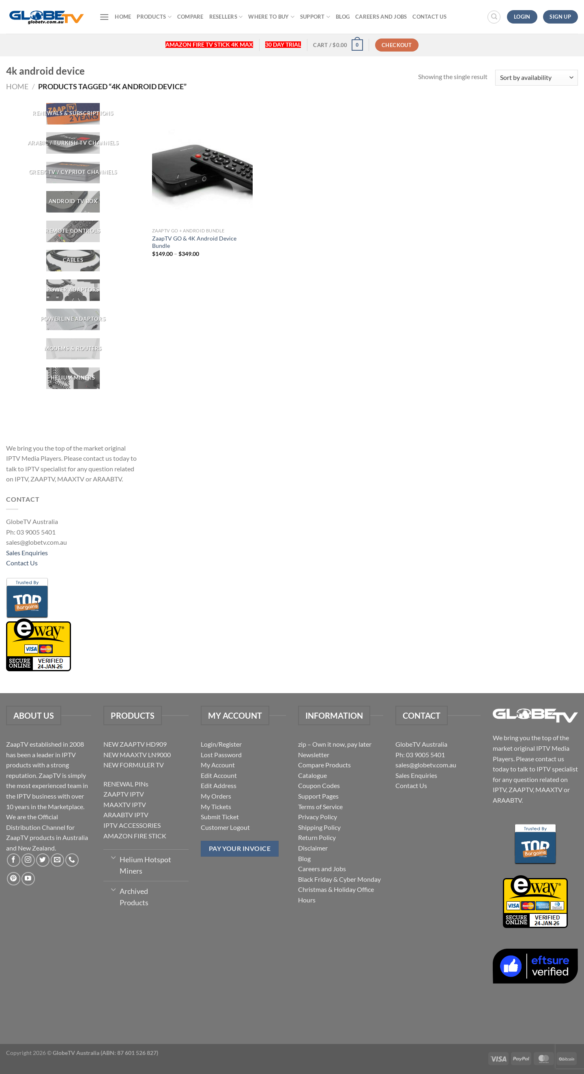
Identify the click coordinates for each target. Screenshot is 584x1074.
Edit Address (218, 785)
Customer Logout (225, 827)
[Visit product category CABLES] (73, 260)
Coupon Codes (319, 785)
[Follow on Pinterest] (13, 878)
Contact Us (429, 16)
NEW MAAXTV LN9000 (137, 754)
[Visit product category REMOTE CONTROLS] (73, 231)
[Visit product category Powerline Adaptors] (73, 319)
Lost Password (221, 754)
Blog (343, 16)
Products (154, 17)
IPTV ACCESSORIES (132, 825)
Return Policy (317, 837)
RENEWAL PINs (125, 784)
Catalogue (312, 775)
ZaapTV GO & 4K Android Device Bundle (194, 242)
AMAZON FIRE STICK (134, 836)
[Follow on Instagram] (28, 860)
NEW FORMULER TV (133, 765)
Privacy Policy (317, 817)
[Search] (493, 17)
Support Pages (318, 796)
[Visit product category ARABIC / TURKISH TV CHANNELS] (73, 143)
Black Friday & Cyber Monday (339, 879)
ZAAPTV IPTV (123, 794)
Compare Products (324, 765)
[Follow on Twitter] (42, 860)
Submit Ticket (220, 817)
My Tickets (216, 806)
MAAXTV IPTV (124, 804)
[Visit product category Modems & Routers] (73, 349)
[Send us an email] (57, 860)
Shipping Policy (319, 827)
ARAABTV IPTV (125, 814)
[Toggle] (113, 857)
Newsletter (313, 754)
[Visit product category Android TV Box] (73, 202)
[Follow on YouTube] (28, 878)
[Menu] (104, 17)
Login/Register (221, 744)
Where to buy (271, 17)
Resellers (226, 17)
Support (315, 17)
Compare (190, 16)
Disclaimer (313, 848)
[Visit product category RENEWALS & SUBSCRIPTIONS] (73, 114)
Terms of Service (320, 806)
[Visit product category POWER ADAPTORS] (73, 290)
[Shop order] (536, 78)
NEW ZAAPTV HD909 (135, 744)
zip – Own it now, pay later (334, 744)
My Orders (216, 796)
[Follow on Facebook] (13, 860)
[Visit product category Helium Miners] (73, 378)
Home (123, 16)
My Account (218, 765)
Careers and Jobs (381, 16)
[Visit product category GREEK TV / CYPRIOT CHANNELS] (73, 172)
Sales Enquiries (27, 552)
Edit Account (219, 775)
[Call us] (72, 860)
